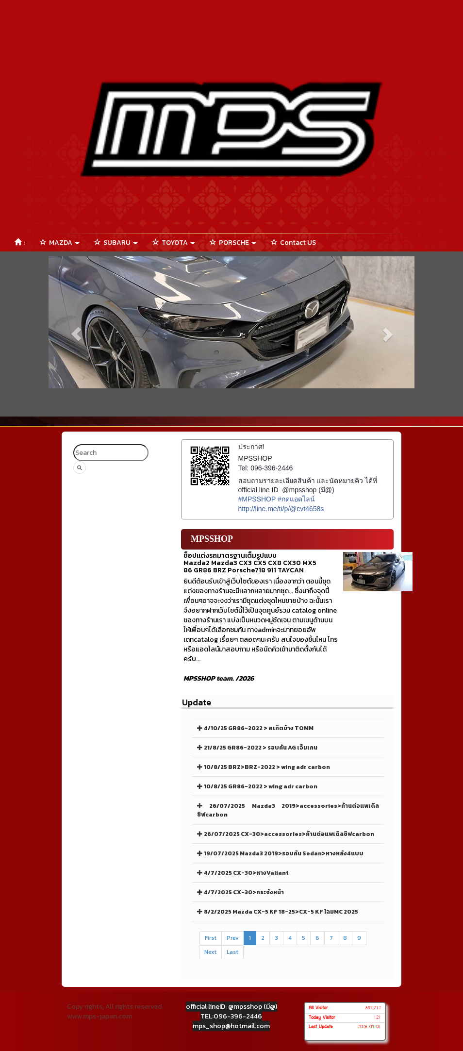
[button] (76, 334)
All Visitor (318, 1008)
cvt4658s (310, 509)
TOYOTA (173, 242)
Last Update (320, 1027)
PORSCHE (233, 242)
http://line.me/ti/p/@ (267, 509)
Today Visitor (322, 1018)
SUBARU (116, 242)
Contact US (293, 242)
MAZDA (60, 242)
